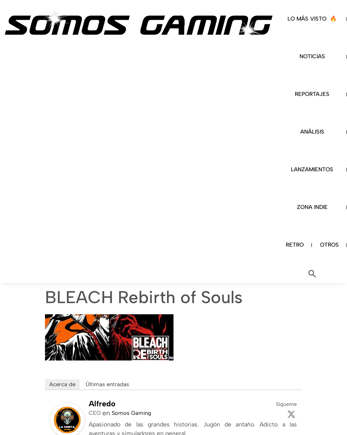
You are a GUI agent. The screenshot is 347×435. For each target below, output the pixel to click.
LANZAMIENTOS (312, 169)
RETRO (295, 244)
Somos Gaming (131, 413)
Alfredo (102, 403)
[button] (312, 273)
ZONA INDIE (312, 207)
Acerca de (62, 384)
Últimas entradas (107, 384)
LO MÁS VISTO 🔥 (312, 18)
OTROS (329, 244)
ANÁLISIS (312, 131)
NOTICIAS (312, 56)
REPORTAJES (312, 94)
